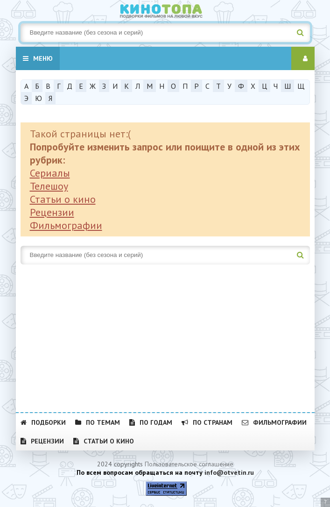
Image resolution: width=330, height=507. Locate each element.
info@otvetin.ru (229, 472)
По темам (97, 422)
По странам (207, 422)
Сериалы (50, 172)
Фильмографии (66, 225)
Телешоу (49, 186)
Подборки (43, 422)
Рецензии (52, 212)
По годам (150, 422)
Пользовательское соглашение (189, 464)
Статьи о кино (63, 199)
